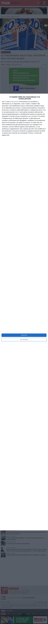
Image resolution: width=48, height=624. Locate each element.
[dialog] (24, 312)
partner (16, 101)
